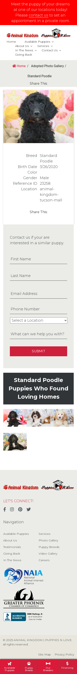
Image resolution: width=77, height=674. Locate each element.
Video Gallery (48, 553)
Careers (44, 560)
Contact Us (49, 50)
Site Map (44, 654)
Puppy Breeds (49, 547)
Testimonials (12, 547)
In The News (24, 50)
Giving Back (23, 54)
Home (11, 41)
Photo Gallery (48, 540)
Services (43, 46)
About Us (22, 46)
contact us (38, 15)
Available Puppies (37, 41)
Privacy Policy (64, 654)
